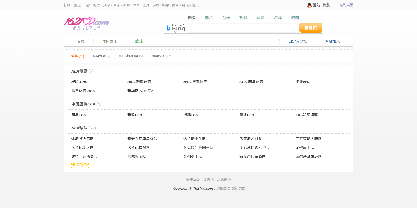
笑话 (185, 5)
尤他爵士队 (305, 147)
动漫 (106, 5)
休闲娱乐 (109, 41)
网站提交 (224, 179)
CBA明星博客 (307, 114)
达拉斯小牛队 (194, 138)
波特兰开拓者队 (84, 156)
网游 (126, 5)
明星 (165, 5)
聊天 (195, 5)
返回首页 (224, 188)
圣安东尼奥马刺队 (142, 138)
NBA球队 (161, 56)
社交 (96, 5)
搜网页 (311, 27)
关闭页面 (239, 188)
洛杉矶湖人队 (82, 147)
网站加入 (332, 41)
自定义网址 (297, 41)
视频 (67, 5)
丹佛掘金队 (136, 156)
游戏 (77, 5)
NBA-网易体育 (251, 81)
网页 (192, 17)
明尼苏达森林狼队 (254, 147)
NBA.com (79, 81)
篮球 (145, 5)
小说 (86, 5)
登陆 (316, 5)
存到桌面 (346, 5)
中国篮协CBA (131, 56)
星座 (116, 5)
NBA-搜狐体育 (195, 81)
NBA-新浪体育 (139, 81)
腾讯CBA (246, 114)
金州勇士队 (192, 156)
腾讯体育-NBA (83, 90)
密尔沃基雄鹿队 (309, 156)
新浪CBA (134, 114)
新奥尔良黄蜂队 (252, 156)
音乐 (226, 17)
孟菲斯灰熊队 (250, 138)
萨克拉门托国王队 (198, 147)
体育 (136, 5)
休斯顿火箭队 (82, 138)
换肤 (326, 5)
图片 (175, 5)
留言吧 (208, 179)
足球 (155, 5)
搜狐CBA (190, 114)
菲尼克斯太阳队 (309, 138)
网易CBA (78, 114)
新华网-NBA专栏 (141, 90)
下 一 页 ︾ (80, 166)
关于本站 (193, 179)
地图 (295, 17)
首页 (81, 41)
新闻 (261, 17)
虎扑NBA (303, 81)
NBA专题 (102, 56)
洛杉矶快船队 (138, 147)
